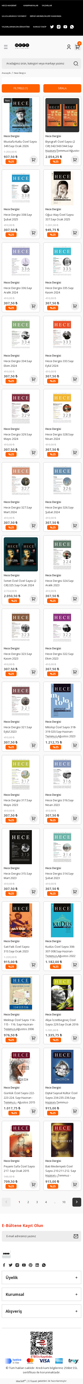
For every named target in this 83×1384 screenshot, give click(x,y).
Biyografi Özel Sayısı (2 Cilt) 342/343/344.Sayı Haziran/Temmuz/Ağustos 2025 (62, 147)
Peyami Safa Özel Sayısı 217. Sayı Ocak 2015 (19, 1168)
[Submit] (77, 1236)
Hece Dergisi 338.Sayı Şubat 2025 (18, 217)
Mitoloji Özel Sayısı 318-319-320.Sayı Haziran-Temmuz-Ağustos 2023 (60, 731)
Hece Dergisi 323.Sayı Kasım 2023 (18, 656)
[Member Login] (68, 46)
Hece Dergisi (20, 73)
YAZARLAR (47, 5)
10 (63, 1202)
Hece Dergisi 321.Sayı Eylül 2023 (18, 729)
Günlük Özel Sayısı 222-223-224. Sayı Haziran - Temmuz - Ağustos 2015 (19, 1097)
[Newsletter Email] (41, 1236)
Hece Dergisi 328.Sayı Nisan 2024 (59, 436)
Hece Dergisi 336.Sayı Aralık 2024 (18, 290)
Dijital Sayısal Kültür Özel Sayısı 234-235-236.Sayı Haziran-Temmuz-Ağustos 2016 (61, 1098)
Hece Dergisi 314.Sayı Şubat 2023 (59, 876)
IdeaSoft (21, 1381)
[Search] (41, 63)
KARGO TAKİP (39, 26)
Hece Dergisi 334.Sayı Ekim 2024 (18, 363)
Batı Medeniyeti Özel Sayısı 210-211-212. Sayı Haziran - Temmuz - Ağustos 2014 (60, 1171)
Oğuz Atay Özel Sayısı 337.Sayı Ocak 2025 (59, 217)
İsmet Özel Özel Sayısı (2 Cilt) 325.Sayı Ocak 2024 (20, 583)
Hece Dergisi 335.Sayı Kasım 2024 (59, 290)
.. (55, 1202)
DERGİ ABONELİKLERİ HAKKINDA (45, 16)
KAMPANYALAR (30, 5)
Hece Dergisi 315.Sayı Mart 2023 (18, 876)
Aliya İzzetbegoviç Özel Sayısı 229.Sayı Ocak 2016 (61, 1022)
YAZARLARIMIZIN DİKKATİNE (16, 26)
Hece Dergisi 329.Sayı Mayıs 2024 (18, 436)
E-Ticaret (32, 1381)
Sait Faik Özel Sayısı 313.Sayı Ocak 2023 (16, 949)
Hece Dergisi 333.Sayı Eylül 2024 (59, 363)
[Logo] (22, 47)
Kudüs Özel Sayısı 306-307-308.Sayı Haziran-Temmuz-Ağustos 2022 (60, 951)
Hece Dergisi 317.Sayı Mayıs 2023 (18, 802)
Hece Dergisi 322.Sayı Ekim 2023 (59, 656)
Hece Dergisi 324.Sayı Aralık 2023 (59, 583)
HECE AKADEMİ (9, 5)
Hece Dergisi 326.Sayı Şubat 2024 (59, 509)
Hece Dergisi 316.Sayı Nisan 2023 (59, 802)
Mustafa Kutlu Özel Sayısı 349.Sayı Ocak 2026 (20, 144)
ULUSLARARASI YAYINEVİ (14, 16)
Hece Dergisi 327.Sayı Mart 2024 (18, 509)
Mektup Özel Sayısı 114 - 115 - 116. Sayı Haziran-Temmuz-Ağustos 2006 (20, 1024)
